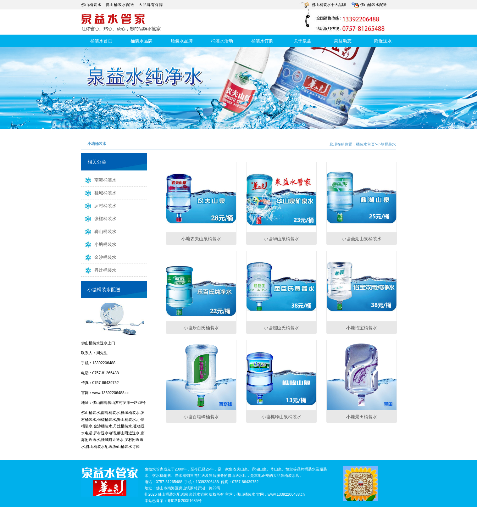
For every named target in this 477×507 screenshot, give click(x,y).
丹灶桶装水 (98, 270)
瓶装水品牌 (182, 40)
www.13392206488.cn (111, 393)
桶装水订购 (262, 40)
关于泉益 (302, 40)
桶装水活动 (222, 40)
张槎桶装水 (98, 218)
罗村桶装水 (98, 205)
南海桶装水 (98, 179)
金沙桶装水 (98, 257)
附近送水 (383, 40)
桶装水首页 (101, 40)
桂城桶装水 (98, 192)
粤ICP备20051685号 (184, 501)
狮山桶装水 (98, 231)
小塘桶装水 (98, 244)
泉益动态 (343, 40)
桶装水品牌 (141, 40)
